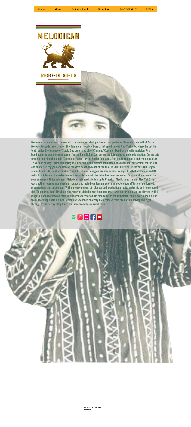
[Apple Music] (80, 217)
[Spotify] (73, 217)
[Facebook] (93, 217)
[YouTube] (99, 217)
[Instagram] (86, 217)
